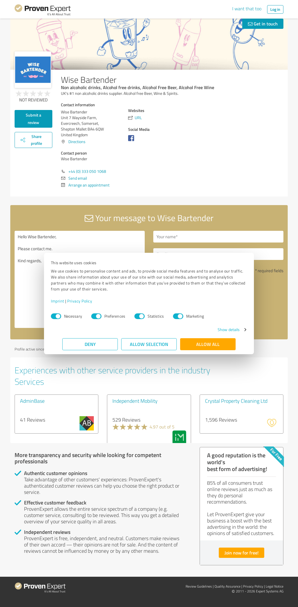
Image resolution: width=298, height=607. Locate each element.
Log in (275, 9)
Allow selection (149, 344)
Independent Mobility (135, 400)
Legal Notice (274, 586)
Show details (217, 329)
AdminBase (32, 400)
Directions (77, 141)
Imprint (69, 301)
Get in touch (263, 23)
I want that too (246, 8)
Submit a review (33, 118)
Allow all (208, 344)
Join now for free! (242, 552)
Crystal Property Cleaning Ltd (236, 400)
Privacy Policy (91, 301)
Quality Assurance (227, 586)
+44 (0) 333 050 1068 (87, 171)
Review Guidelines (199, 586)
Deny (90, 344)
